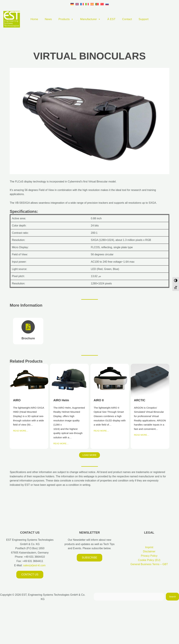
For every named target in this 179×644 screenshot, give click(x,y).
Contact (127, 19)
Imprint (149, 547)
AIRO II (109, 380)
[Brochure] (28, 331)
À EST (111, 19)
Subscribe (89, 557)
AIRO (28, 380)
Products (65, 19)
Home (34, 19)
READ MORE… (20, 430)
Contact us (29, 574)
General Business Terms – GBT (149, 564)
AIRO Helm (69, 380)
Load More (89, 455)
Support (144, 19)
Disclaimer (149, 551)
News (48, 19)
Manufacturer (90, 19)
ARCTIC (150, 380)
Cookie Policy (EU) (149, 560)
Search (172, 596)
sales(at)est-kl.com (34, 565)
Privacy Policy (149, 555)
